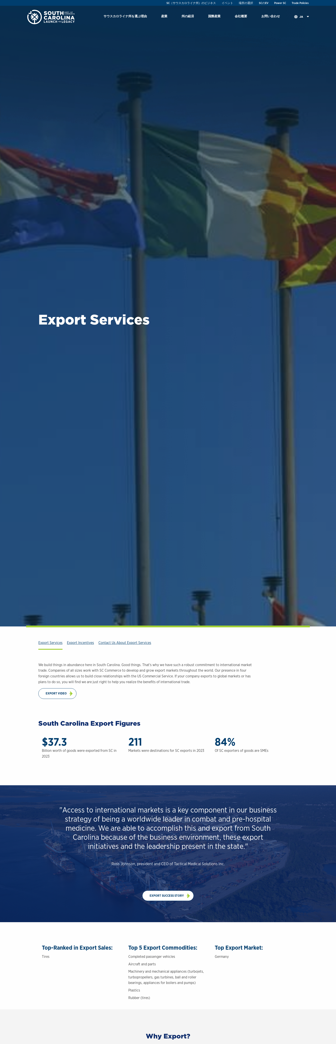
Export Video (56, 693)
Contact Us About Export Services (124, 643)
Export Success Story (167, 895)
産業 (164, 16)
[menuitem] (125, 17)
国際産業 (214, 16)
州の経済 (188, 16)
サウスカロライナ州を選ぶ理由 (125, 16)
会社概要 (241, 16)
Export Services (50, 643)
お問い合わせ (270, 16)
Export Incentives (80, 643)
